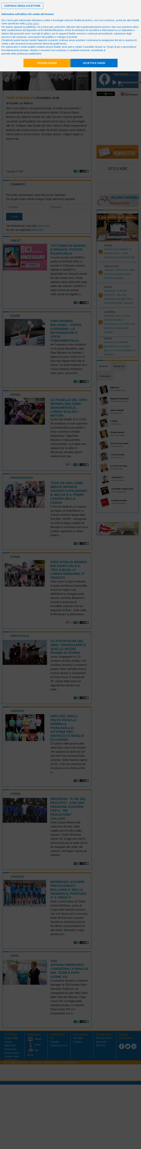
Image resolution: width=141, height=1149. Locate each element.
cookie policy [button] (32, 23)
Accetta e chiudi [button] (94, 63)
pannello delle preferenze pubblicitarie (21, 53)
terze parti (48, 27)
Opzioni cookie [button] (47, 63)
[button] (22, 6)
